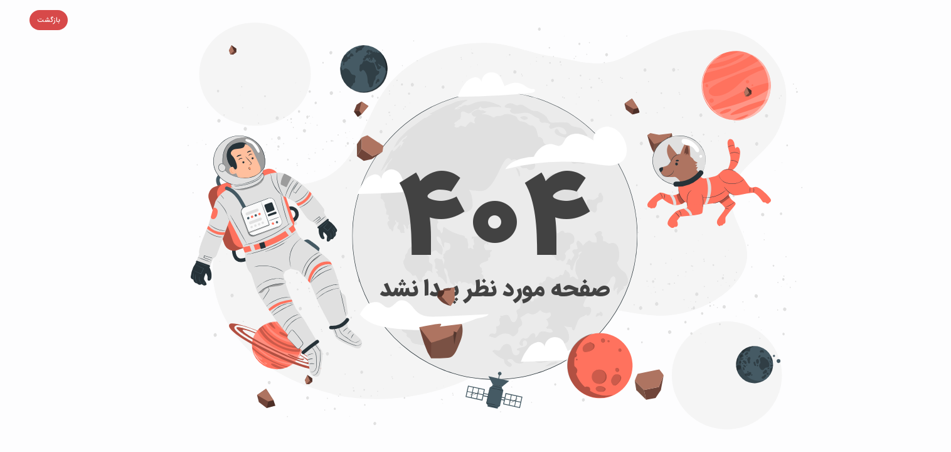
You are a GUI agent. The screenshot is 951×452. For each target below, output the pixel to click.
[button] (29, 20)
